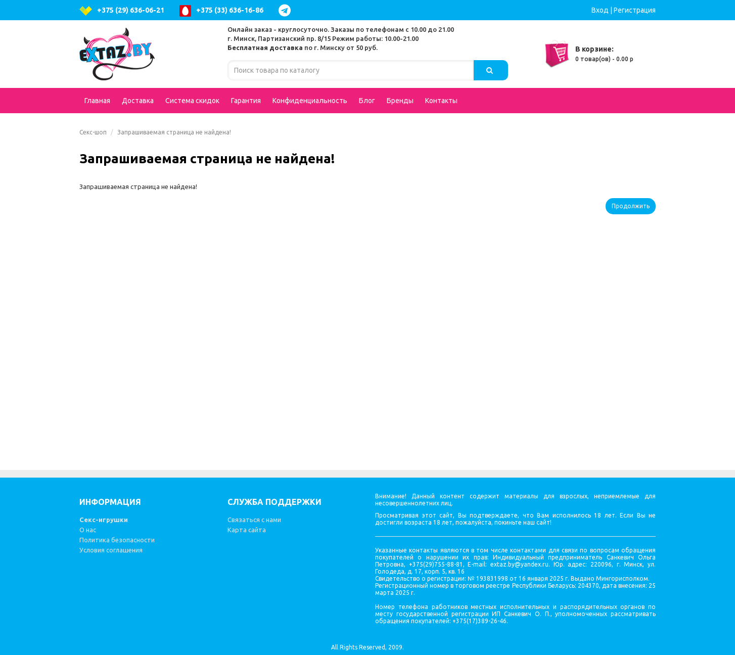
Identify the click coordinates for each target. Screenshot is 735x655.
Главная (97, 101)
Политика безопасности (117, 539)
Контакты (441, 101)
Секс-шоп (93, 132)
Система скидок (192, 101)
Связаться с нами (254, 519)
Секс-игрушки (103, 519)
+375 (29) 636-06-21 (121, 11)
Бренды (400, 101)
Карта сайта (246, 529)
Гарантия (246, 101)
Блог (367, 101)
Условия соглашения (111, 549)
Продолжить (631, 206)
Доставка (138, 101)
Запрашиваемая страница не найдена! (174, 132)
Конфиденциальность (309, 101)
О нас (87, 529)
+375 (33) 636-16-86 (221, 11)
